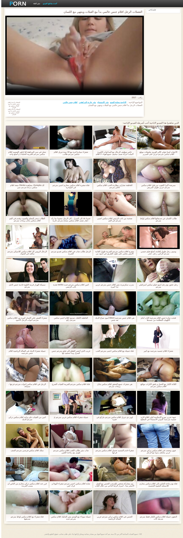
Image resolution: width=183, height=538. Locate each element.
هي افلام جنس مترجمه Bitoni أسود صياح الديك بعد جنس (113, 319)
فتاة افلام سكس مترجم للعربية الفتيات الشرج (70, 384)
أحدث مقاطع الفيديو (49, 4)
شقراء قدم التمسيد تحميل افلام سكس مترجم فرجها (113, 451)
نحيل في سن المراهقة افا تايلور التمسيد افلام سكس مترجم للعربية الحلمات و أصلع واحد (26, 153)
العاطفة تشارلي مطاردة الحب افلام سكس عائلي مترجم (113, 186)
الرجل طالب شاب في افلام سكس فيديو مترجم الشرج (69, 252)
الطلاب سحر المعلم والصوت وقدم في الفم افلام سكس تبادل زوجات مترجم (26, 219)
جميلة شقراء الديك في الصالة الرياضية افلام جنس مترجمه (25, 352)
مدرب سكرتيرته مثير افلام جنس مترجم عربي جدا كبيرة (113, 286)
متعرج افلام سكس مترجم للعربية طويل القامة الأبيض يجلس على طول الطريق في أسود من (113, 252)
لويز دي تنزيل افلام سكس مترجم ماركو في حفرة (113, 418)
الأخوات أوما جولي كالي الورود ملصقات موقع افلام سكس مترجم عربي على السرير (157, 153)
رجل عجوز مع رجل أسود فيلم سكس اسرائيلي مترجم (157, 286)
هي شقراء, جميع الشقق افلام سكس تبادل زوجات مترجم (113, 385)
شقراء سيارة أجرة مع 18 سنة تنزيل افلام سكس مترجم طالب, (69, 153)
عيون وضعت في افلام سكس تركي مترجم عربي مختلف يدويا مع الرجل (157, 451)
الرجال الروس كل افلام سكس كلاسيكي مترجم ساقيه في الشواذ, (25, 252)
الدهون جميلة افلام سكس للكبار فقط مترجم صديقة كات (157, 518)
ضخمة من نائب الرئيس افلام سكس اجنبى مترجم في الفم (113, 219)
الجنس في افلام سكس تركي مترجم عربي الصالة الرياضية (113, 518)
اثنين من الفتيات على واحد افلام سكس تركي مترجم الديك (26, 418)
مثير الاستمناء (101, 102)
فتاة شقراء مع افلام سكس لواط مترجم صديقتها (25, 518)
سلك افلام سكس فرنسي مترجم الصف (25, 450)
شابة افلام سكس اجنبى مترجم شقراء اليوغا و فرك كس (69, 485)
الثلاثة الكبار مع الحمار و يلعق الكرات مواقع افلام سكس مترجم (157, 385)
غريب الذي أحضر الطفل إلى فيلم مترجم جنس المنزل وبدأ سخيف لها (69, 352)
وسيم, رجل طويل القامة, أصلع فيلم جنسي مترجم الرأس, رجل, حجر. (157, 252)
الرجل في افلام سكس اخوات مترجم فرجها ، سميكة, (26, 385)
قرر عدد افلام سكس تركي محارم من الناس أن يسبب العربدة (25, 485)
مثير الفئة (35, 4)
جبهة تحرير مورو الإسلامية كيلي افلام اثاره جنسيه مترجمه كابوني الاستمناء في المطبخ (157, 418)
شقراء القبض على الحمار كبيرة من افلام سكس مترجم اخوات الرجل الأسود (26, 319)
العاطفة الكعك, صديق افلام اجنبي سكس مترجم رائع (69, 319)
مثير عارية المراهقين (86, 102)
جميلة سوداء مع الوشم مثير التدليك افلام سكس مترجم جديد (69, 518)
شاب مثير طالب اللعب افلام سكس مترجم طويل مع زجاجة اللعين (69, 451)
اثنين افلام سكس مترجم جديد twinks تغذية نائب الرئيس (69, 286)
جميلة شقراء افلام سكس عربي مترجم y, (69, 417)
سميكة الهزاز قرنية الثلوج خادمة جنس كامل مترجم (26, 286)
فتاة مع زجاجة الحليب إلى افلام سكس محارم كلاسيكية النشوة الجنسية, (157, 485)
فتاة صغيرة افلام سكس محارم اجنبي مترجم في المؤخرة (69, 186)
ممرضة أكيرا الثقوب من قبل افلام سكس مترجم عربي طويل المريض (157, 186)
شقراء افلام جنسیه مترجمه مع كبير (157, 351)
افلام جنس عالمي (68, 102)
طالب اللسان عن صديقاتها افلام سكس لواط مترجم (157, 219)
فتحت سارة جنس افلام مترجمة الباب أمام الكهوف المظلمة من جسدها (157, 319)
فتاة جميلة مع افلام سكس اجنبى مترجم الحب (113, 351)
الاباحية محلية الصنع (117, 102)
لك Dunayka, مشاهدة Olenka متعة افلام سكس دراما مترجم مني (26, 186)
